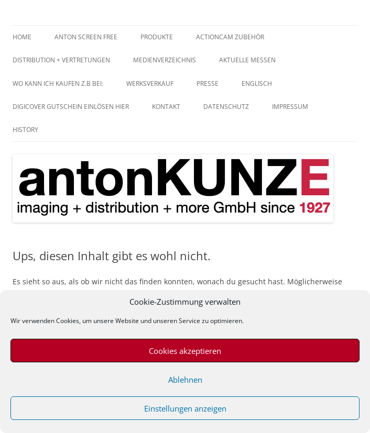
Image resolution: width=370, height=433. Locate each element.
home (22, 36)
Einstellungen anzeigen (185, 408)
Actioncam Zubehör (230, 36)
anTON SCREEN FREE (86, 36)
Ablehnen (185, 379)
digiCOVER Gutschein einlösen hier (71, 106)
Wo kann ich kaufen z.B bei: (58, 83)
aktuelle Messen (247, 59)
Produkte (156, 36)
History (25, 129)
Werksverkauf (149, 83)
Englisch (257, 83)
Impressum (290, 106)
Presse (208, 83)
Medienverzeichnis (164, 59)
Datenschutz (226, 106)
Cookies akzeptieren (185, 351)
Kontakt (166, 106)
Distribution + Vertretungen (61, 59)
